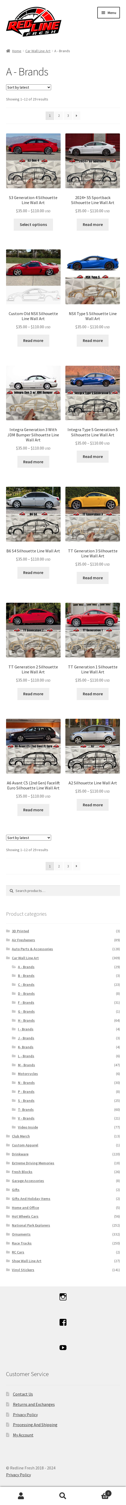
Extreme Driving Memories (33, 1163)
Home (16, 51)
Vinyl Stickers (23, 1269)
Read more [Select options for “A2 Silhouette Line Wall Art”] (93, 804)
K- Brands (25, 1047)
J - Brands (26, 1038)
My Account (23, 1435)
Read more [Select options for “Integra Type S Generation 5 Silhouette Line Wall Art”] (93, 456)
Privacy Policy (25, 1414)
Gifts (16, 1189)
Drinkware (20, 1154)
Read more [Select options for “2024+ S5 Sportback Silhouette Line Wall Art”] (93, 224)
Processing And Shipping (35, 1424)
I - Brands (25, 1029)
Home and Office (25, 1207)
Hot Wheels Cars (25, 1216)
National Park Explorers (31, 1225)
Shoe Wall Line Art (26, 1260)
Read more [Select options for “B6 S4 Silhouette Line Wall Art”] (33, 572)
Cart (98, 1492)
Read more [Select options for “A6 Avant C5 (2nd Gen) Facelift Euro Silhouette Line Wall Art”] (33, 809)
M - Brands (26, 1065)
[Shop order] (28, 87)
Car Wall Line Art (37, 51)
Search (63, 1496)
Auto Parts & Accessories (32, 949)
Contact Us (23, 1394)
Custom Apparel (25, 1145)
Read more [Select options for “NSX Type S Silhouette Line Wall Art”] (93, 340)
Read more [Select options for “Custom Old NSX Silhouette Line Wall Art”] (33, 340)
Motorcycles (28, 1073)
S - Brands (26, 1100)
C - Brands (26, 984)
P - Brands (26, 1091)
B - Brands (26, 975)
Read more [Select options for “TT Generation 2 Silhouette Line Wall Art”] (33, 693)
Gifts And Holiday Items (31, 1198)
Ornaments (21, 1234)
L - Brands (26, 1056)
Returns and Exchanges (34, 1404)
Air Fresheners (23, 940)
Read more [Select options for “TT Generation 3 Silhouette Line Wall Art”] (93, 577)
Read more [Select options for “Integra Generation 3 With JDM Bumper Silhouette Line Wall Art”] (33, 461)
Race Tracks (22, 1243)
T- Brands (26, 1109)
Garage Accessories (28, 1180)
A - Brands (26, 966)
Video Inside (28, 1127)
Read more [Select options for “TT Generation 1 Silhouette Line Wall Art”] (93, 693)
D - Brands (26, 993)
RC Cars (18, 1252)
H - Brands (26, 1020)
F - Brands (26, 1002)
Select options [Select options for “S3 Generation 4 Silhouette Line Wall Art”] (33, 224)
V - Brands (26, 1118)
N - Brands (26, 1082)
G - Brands (26, 1011)
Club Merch (21, 1136)
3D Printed (20, 931)
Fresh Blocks (22, 1171)
